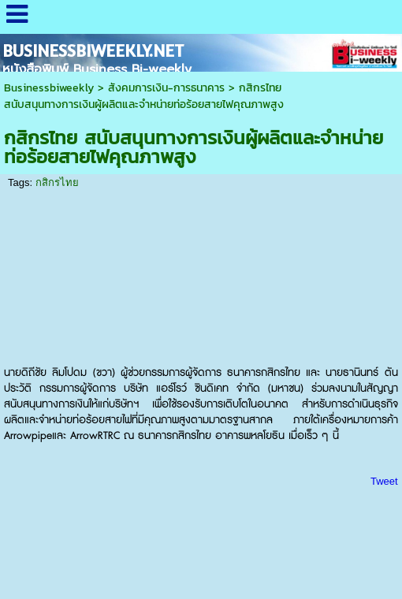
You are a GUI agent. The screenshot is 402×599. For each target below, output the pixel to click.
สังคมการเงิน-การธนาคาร (166, 88)
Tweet (384, 481)
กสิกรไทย (57, 182)
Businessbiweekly (49, 88)
